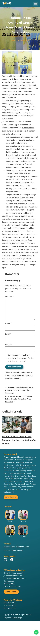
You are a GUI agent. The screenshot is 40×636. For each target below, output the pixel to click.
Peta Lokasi (11, 592)
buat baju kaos (28, 128)
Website (8, 344)
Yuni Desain (13, 36)
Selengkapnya (10, 497)
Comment (10, 296)
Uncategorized (23, 40)
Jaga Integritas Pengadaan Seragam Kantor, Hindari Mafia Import (19, 440)
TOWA (16, 615)
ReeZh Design (17, 618)
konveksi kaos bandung (23, 76)
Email (8, 334)
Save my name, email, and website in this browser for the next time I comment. (20, 358)
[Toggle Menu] (35, 3)
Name (8, 323)
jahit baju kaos (19, 149)
